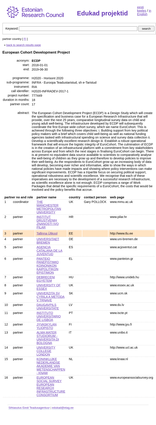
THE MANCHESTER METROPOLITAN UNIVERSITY (49, 207)
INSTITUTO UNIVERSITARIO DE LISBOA (49, 316)
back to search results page (23, 45)
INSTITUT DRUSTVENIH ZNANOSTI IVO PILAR (48, 222)
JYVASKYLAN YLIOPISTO (47, 326)
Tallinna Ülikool (47, 233)
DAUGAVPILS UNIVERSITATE (48, 306)
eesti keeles (141, 8)
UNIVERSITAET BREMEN (48, 240)
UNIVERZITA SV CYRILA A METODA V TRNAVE (51, 297)
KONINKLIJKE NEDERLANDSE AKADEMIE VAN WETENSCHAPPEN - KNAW (51, 366)
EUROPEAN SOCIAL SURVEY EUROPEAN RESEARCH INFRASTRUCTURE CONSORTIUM (51, 386)
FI (25, 38)
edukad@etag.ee (63, 407)
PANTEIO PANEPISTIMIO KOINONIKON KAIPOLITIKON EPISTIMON (48, 265)
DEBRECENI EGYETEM (46, 278)
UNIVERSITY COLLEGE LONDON (46, 351)
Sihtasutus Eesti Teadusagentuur (29, 407)
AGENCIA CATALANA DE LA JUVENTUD (50, 250)
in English (144, 12)
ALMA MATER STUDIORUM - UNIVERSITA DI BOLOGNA (48, 338)
